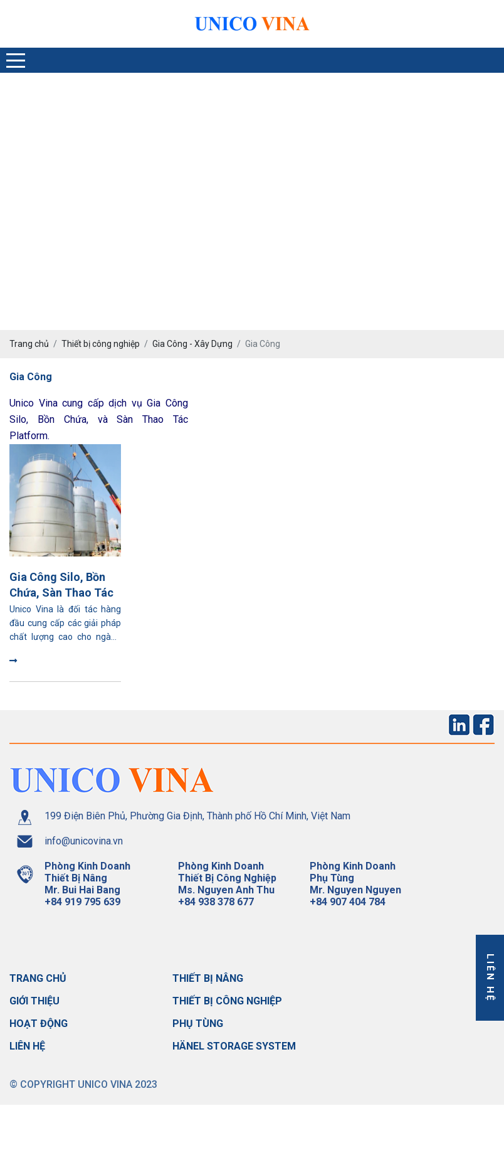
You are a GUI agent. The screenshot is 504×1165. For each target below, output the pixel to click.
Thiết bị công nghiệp (227, 1001)
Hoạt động (38, 1023)
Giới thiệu (34, 1001)
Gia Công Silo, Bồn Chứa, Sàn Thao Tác (61, 584)
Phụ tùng (197, 1023)
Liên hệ (27, 1046)
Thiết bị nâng (207, 978)
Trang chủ (37, 978)
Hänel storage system (234, 1046)
